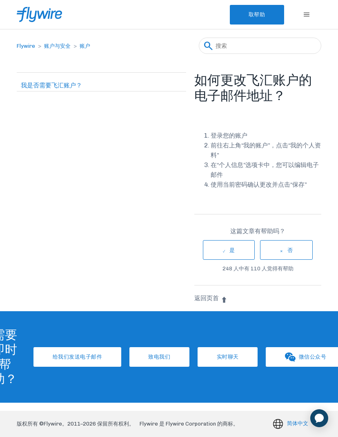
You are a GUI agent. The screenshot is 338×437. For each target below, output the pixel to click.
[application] (319, 418)
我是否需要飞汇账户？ (51, 85)
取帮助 (256, 14)
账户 (85, 46)
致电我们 (159, 357)
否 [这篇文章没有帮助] (290, 250)
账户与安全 (57, 46)
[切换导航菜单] (306, 14)
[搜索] (260, 46)
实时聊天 (228, 357)
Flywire (26, 46)
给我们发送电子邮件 (76, 357)
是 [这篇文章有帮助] (232, 250)
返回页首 (210, 298)
